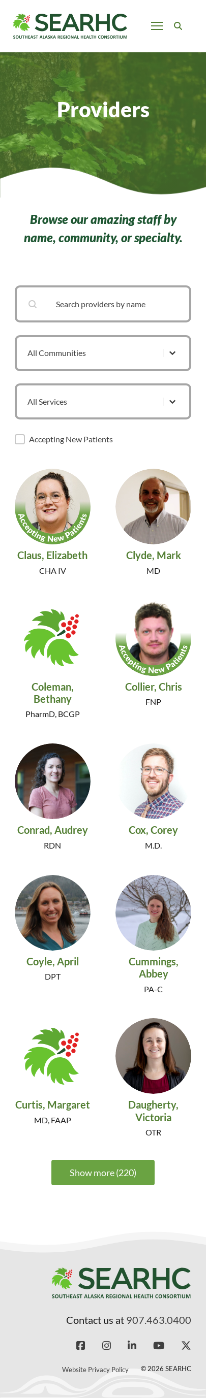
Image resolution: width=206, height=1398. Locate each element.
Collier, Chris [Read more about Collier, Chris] (153, 686)
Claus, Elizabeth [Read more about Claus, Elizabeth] (52, 555)
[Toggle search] (178, 26)
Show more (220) (103, 1172)
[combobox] (102, 304)
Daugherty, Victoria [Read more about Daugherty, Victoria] (153, 1111)
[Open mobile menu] (157, 26)
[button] (20, 439)
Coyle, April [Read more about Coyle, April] (52, 961)
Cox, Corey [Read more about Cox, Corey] (153, 830)
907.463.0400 (158, 1320)
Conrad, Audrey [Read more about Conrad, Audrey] (52, 830)
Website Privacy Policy (95, 1370)
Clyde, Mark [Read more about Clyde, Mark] (153, 555)
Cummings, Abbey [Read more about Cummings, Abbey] (154, 967)
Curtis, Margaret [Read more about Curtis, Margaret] (52, 1105)
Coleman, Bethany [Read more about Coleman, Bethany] (53, 692)
